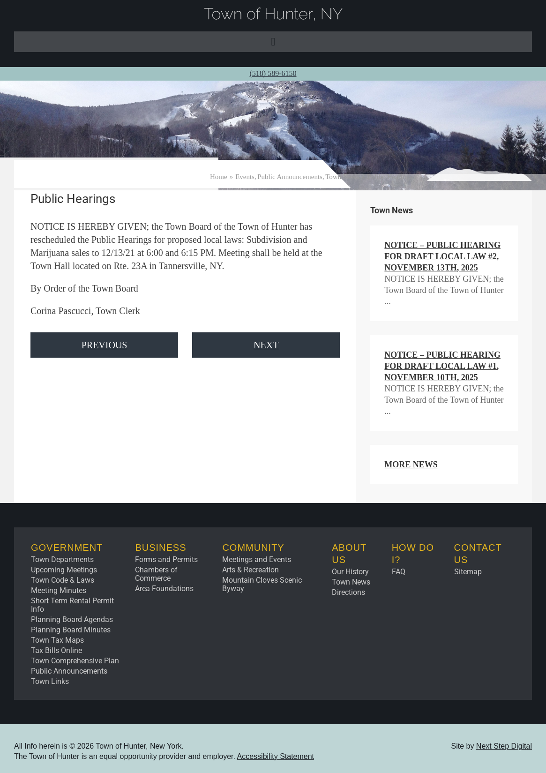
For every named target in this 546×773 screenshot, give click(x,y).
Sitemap (468, 571)
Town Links (50, 681)
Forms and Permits (166, 559)
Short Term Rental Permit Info (72, 605)
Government (67, 547)
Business (160, 547)
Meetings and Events (256, 559)
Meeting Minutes (58, 590)
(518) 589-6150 (273, 73)
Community (253, 547)
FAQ (398, 571)
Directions (348, 592)
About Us (349, 553)
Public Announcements (69, 671)
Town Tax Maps (57, 640)
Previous (104, 345)
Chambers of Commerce (156, 574)
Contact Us (478, 553)
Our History (350, 571)
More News (411, 464)
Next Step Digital (504, 746)
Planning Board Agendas (72, 619)
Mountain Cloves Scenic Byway (262, 584)
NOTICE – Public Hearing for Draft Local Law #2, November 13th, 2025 (442, 256)
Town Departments (62, 559)
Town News (351, 582)
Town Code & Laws (62, 580)
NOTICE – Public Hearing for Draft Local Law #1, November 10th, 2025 (442, 366)
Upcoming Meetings (64, 569)
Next (266, 345)
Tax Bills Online (56, 650)
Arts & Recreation (250, 569)
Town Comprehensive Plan (75, 660)
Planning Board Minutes (71, 629)
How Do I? (413, 553)
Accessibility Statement (275, 756)
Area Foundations (164, 588)
